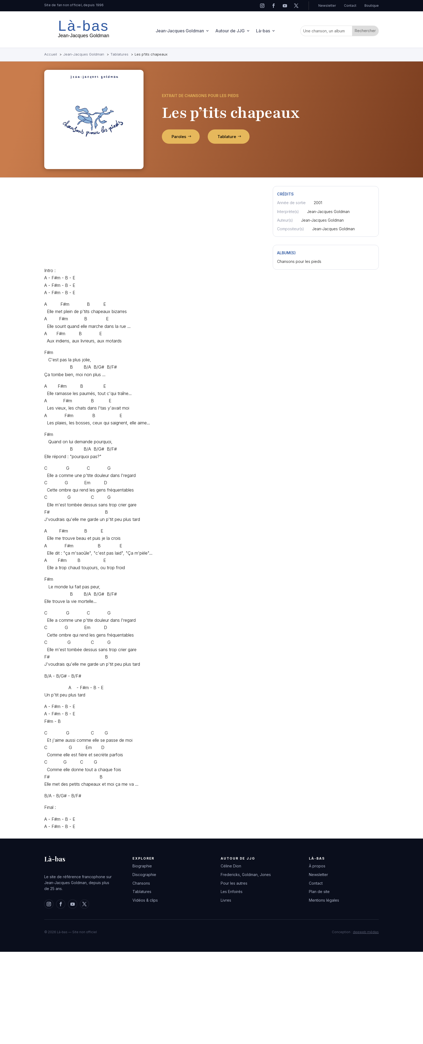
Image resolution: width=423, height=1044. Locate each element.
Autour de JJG (230, 31)
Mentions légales (324, 900)
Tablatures (141, 891)
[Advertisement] (152, 224)
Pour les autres (234, 883)
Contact (350, 6)
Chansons (141, 883)
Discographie (144, 874)
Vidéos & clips (145, 900)
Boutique (371, 6)
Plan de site (319, 891)
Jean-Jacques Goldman (180, 31)
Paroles (179, 136)
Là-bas (263, 31)
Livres (226, 900)
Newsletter (327, 6)
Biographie (142, 866)
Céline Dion (231, 866)
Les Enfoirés (232, 891)
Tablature (226, 136)
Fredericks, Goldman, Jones (246, 874)
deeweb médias (366, 932)
